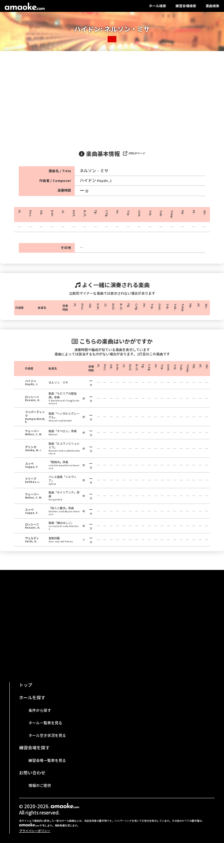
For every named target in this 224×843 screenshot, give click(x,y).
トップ (25, 685)
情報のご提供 (39, 785)
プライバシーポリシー (34, 831)
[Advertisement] (112, 98)
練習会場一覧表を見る (47, 760)
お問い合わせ (32, 773)
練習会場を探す (34, 748)
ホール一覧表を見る (45, 723)
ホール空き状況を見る (47, 735)
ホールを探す (32, 698)
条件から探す (39, 710)
